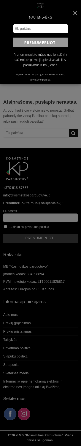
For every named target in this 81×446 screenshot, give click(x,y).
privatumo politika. (40, 79)
